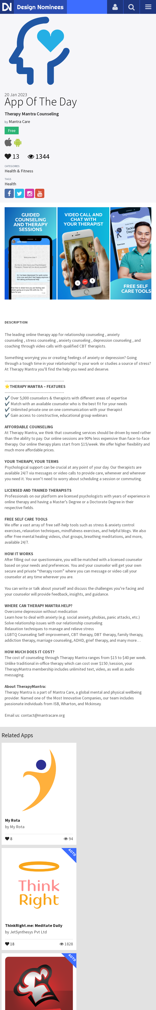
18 (87, 838)
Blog (36, 983)
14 (9, 943)
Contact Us (53, 983)
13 (12, 154)
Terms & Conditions (107, 983)
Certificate (75, 983)
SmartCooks (16, 925)
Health (10, 183)
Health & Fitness (19, 171)
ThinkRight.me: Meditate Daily (111, 820)
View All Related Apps (78, 963)
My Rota (12, 820)
